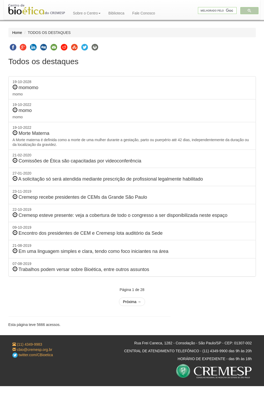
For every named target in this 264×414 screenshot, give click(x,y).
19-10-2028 (132, 88)
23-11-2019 (132, 194)
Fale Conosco (143, 13)
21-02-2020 (132, 158)
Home (17, 32)
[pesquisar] (217, 11)
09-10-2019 (132, 230)
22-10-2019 (132, 212)
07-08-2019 (132, 267)
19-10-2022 (132, 111)
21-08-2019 (132, 248)
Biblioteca (116, 13)
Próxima (132, 302)
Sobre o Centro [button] (87, 13)
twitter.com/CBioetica (32, 355)
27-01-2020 (132, 176)
